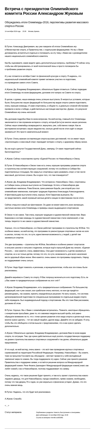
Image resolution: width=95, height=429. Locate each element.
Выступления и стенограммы (70, 412)
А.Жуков (8, 89)
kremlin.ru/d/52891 (57, 417)
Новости (56, 412)
